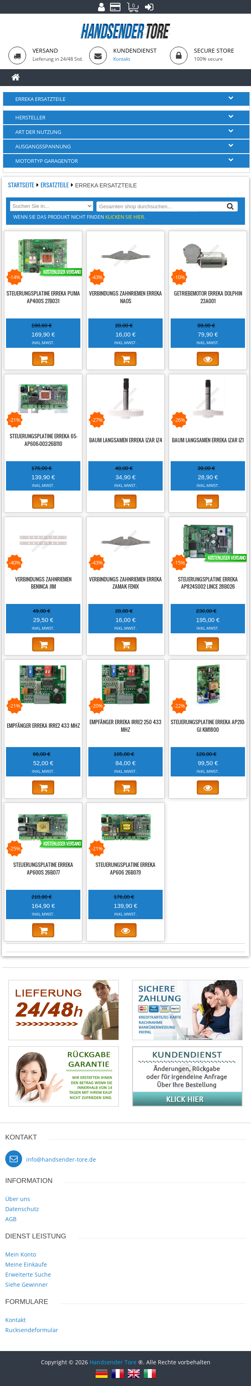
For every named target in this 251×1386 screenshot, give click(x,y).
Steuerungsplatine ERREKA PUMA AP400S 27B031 (43, 297)
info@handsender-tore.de (61, 1159)
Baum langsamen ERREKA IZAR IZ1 (208, 440)
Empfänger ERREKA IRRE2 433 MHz (43, 725)
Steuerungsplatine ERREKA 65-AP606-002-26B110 (43, 440)
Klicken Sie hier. (125, 217)
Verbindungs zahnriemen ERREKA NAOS (125, 297)
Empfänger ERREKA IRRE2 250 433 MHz (125, 725)
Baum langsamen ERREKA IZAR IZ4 (125, 440)
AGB (10, 1219)
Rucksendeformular (31, 1330)
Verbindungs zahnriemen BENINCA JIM (43, 583)
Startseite (21, 185)
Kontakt (15, 1320)
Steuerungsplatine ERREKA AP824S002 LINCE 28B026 (208, 583)
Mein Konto (20, 1254)
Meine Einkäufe (26, 1264)
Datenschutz (22, 1209)
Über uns (17, 1199)
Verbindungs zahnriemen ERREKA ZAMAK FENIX (125, 583)
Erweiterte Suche (28, 1274)
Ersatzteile (55, 185)
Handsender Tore (113, 1362)
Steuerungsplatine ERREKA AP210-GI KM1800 (208, 725)
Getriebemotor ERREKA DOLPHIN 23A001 (208, 297)
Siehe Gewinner (26, 1284)
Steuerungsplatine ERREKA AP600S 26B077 (43, 868)
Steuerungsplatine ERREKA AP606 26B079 (125, 868)
